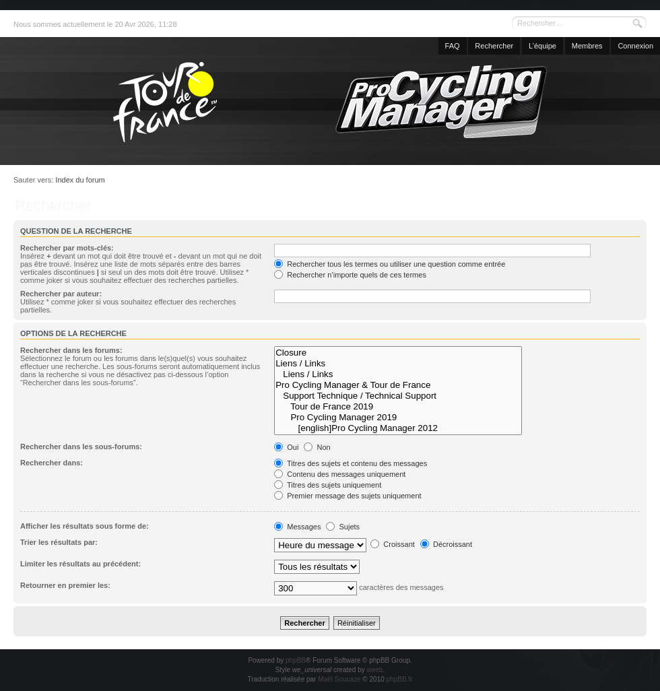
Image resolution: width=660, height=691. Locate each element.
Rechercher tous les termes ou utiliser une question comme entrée (389, 264)
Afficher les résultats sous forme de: (84, 526)
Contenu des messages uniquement (339, 474)
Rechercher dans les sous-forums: (81, 446)
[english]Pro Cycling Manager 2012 (398, 428)
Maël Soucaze (339, 679)
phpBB (296, 660)
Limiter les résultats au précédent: (80, 564)
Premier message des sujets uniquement (347, 496)
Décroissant (446, 544)
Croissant (392, 544)
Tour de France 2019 (398, 406)
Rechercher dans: (51, 463)
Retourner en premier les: (65, 585)
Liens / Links (398, 363)
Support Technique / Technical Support (398, 396)
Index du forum (79, 180)
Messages (297, 527)
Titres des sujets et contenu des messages (350, 463)
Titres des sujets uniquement (327, 485)
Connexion (635, 46)
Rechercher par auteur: (61, 294)
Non (317, 447)
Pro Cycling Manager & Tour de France (398, 385)
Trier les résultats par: (59, 542)
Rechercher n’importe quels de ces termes (350, 275)
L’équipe (542, 46)
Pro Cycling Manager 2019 (398, 417)
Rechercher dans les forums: (71, 350)
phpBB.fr (400, 679)
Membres (587, 46)
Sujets (343, 527)
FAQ (452, 46)
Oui (286, 447)
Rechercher (494, 46)
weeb (374, 669)
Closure (398, 353)
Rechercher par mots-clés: (67, 248)
